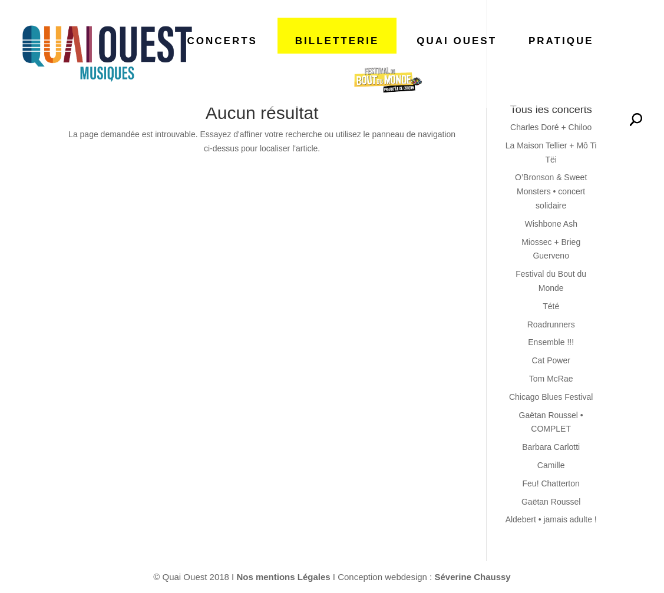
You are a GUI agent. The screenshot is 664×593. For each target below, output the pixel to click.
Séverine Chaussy (472, 577)
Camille (551, 465)
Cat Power (551, 360)
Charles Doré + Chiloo (551, 127)
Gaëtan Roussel (550, 501)
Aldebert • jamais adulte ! (551, 519)
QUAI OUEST (457, 41)
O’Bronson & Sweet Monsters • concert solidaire (551, 191)
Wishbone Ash (550, 223)
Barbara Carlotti (551, 447)
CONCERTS (222, 41)
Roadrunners (551, 324)
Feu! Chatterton (551, 483)
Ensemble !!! (551, 342)
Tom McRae (551, 378)
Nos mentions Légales (284, 577)
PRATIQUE (561, 41)
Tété (551, 306)
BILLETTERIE (337, 41)
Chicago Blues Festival (551, 397)
